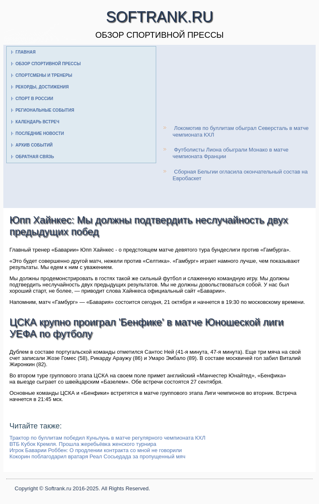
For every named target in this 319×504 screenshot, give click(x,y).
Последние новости (39, 133)
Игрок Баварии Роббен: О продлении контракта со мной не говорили (96, 450)
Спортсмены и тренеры (43, 75)
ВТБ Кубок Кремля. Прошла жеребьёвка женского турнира (83, 444)
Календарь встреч (37, 122)
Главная (25, 52)
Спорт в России (34, 98)
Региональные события (44, 110)
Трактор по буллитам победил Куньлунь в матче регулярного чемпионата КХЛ (108, 438)
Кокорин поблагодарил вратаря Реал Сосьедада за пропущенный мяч (98, 456)
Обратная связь (34, 156)
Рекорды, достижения (42, 87)
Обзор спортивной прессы (48, 63)
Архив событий (34, 145)
